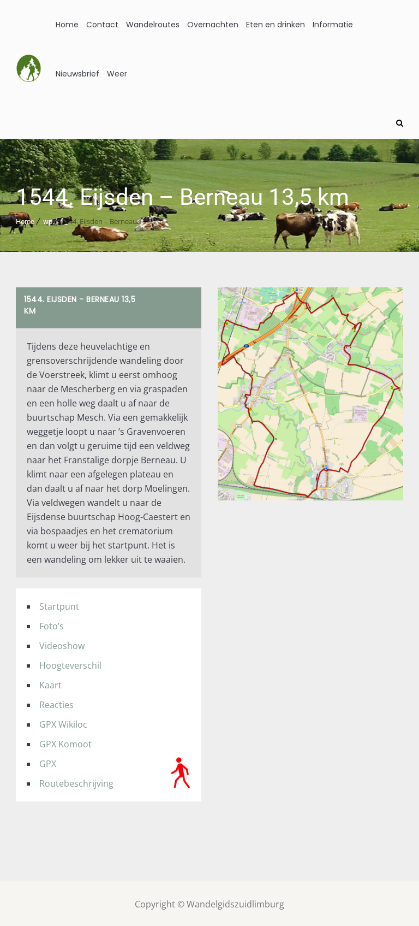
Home (67, 24)
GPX (47, 762)
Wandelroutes (152, 24)
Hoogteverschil (70, 663)
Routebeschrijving (76, 781)
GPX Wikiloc (63, 722)
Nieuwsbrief (77, 73)
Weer (117, 73)
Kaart (50, 683)
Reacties (56, 703)
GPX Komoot (65, 742)
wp (47, 219)
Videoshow (62, 644)
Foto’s (51, 624)
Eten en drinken (275, 24)
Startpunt (59, 604)
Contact (102, 24)
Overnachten (212, 24)
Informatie (333, 24)
